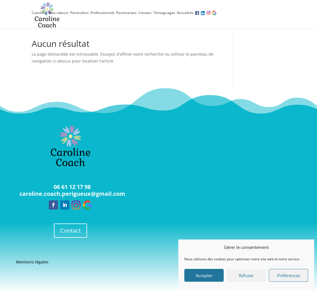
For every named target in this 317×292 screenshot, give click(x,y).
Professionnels (102, 13)
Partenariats (126, 13)
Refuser (246, 275)
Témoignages (164, 13)
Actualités (185, 13)
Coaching (39, 13)
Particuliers (79, 13)
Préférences (288, 275)
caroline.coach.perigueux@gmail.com (72, 194)
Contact (145, 13)
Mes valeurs (58, 13)
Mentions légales (32, 262)
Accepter (204, 275)
